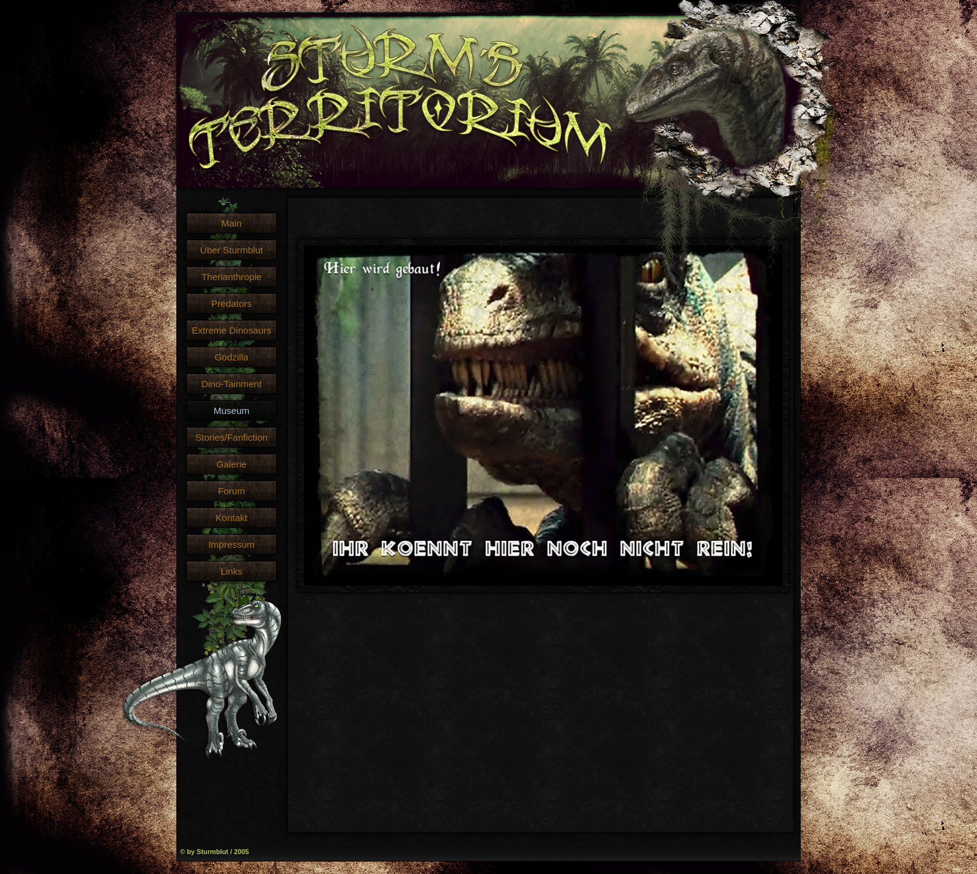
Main (231, 223)
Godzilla (231, 357)
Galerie (231, 464)
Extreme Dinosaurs (232, 330)
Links (231, 571)
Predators (231, 303)
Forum (231, 491)
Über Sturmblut (231, 250)
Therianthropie (231, 276)
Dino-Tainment (231, 383)
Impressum (231, 544)
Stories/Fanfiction (232, 437)
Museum (232, 410)
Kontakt (231, 517)
